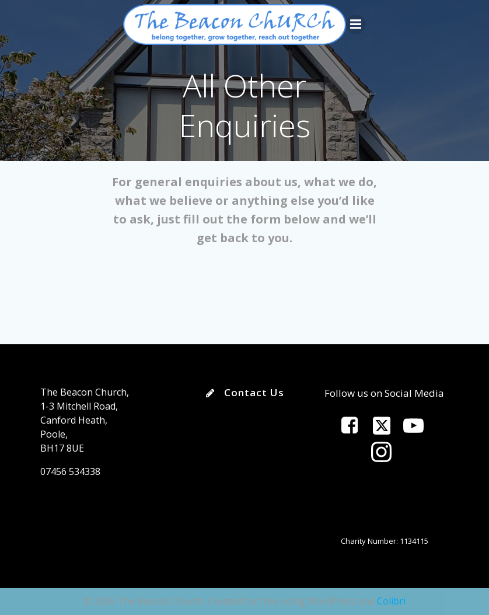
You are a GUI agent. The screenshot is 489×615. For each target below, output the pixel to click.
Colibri (391, 601)
